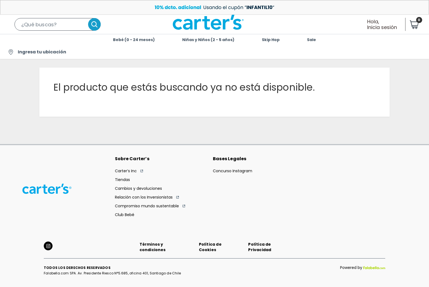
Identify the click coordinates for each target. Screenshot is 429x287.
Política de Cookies (210, 247)
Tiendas (122, 179)
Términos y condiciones (153, 247)
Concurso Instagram (232, 171)
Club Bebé (124, 214)
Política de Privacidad (259, 247)
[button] (58, 24)
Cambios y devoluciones (138, 188)
